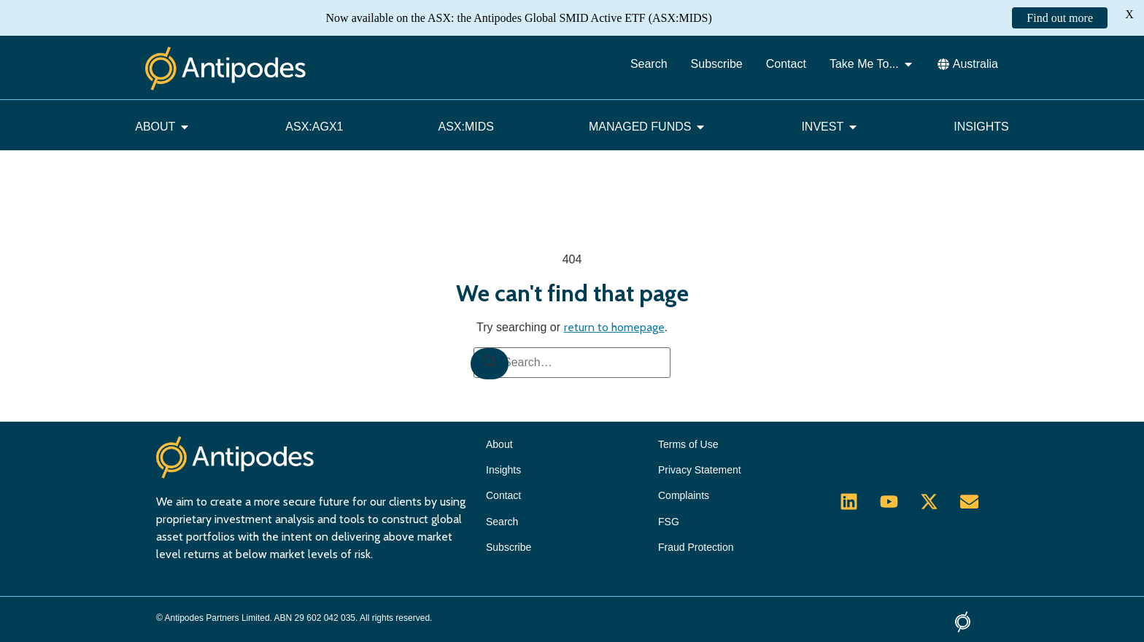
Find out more (1060, 18)
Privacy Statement (699, 470)
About (499, 444)
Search (502, 521)
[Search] (490, 363)
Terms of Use (688, 444)
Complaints (683, 495)
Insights (503, 470)
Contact (503, 495)
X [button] (1129, 14)
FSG (668, 521)
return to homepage (614, 327)
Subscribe (508, 547)
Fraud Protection (696, 547)
